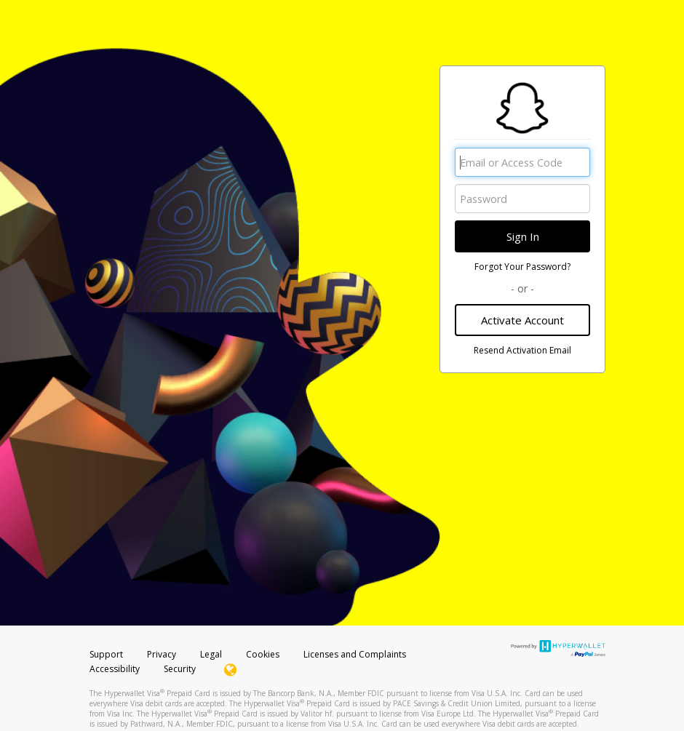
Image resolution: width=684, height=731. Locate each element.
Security (180, 669)
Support (106, 654)
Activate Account (522, 320)
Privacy (161, 654)
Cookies (262, 654)
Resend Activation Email (522, 350)
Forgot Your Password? (522, 266)
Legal (211, 654)
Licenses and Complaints (354, 654)
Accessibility (115, 669)
